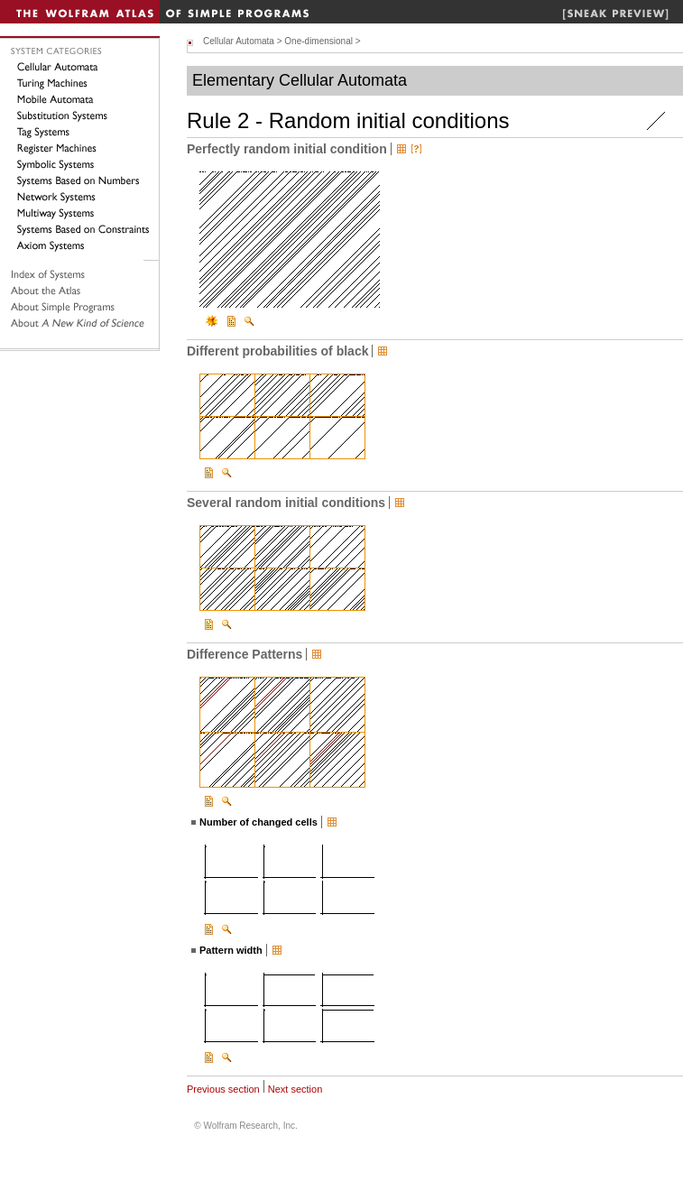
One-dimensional (318, 41)
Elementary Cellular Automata (299, 80)
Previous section (223, 1089)
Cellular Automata (238, 41)
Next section (295, 1089)
